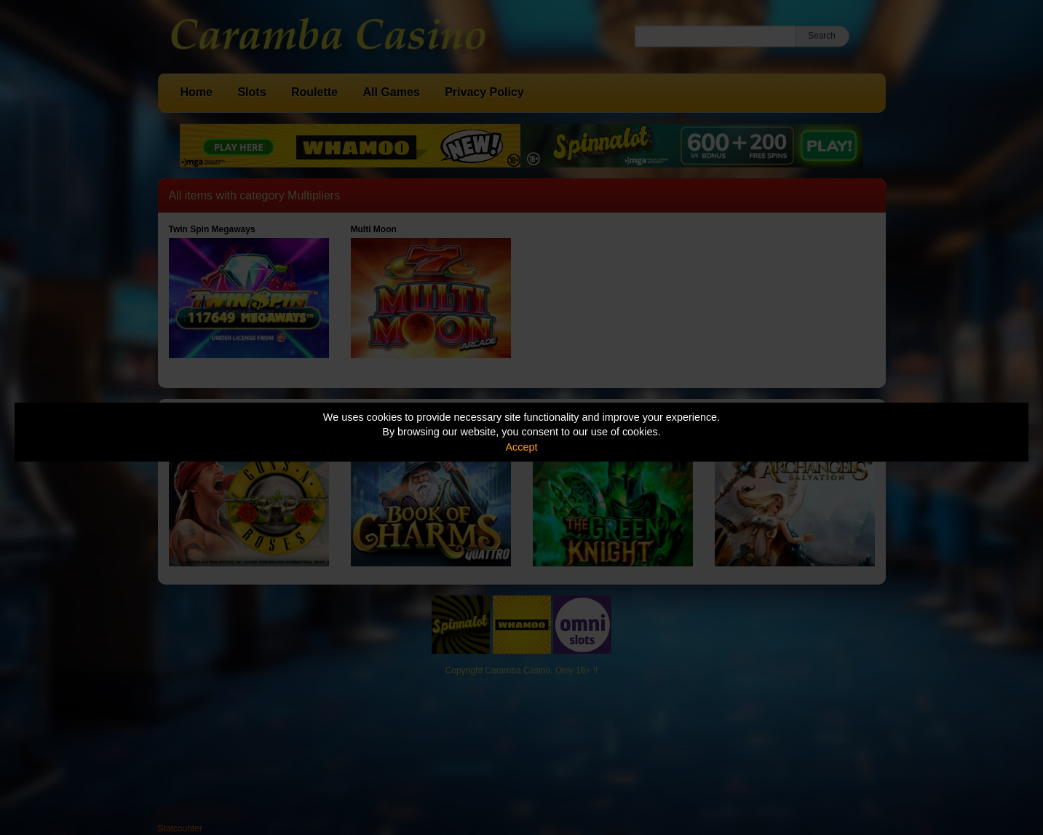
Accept (522, 447)
